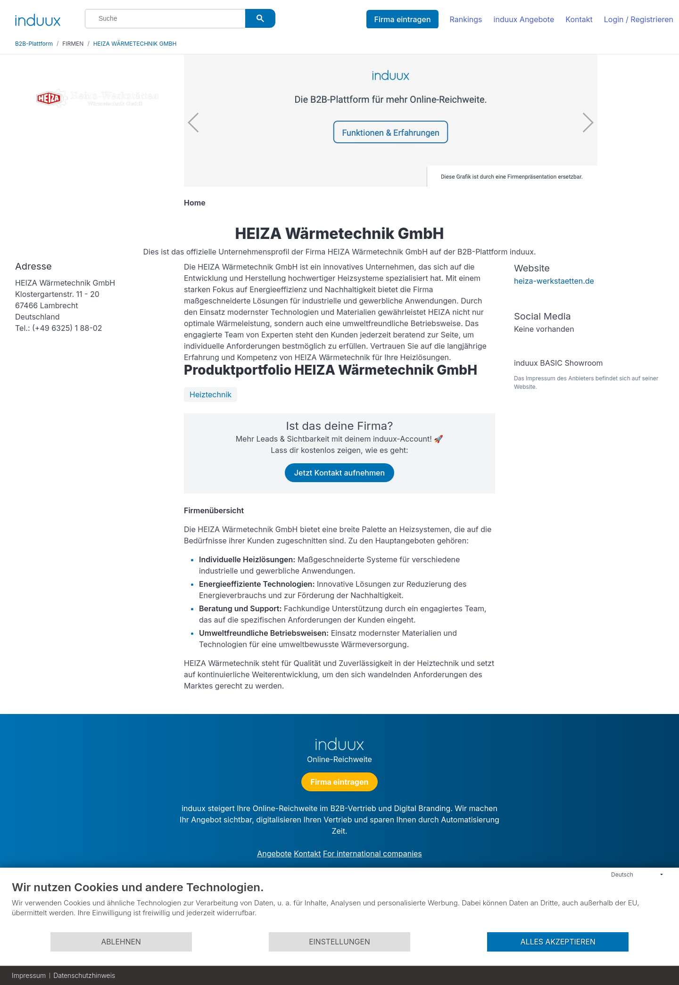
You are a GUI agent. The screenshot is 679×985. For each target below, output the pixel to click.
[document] (339, 906)
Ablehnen (121, 941)
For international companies (372, 853)
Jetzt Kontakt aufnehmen (339, 472)
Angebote (274, 853)
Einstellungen (339, 941)
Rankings (466, 19)
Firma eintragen (402, 19)
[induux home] (37, 18)
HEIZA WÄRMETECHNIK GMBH (135, 43)
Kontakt (578, 19)
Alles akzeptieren (558, 941)
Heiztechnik (211, 394)
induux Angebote (524, 19)
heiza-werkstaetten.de (554, 281)
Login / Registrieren (638, 19)
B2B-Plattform (34, 43)
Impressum (29, 975)
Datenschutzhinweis (84, 975)
